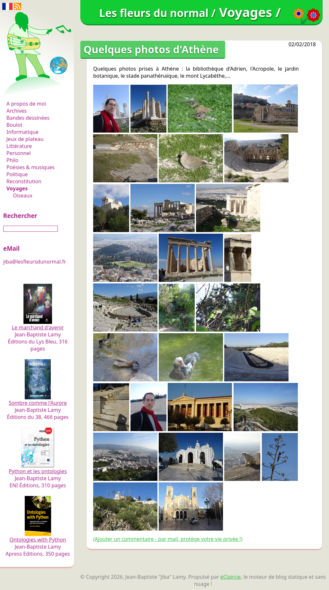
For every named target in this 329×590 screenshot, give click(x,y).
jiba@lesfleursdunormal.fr (34, 261)
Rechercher (20, 216)
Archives (16, 110)
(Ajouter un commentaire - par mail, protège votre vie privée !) (167, 538)
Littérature (19, 146)
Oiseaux (22, 195)
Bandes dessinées (27, 117)
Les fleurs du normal (34, 90)
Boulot (14, 124)
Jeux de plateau (25, 139)
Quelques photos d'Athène (151, 49)
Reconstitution (23, 181)
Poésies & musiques (30, 167)
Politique (17, 174)
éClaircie (230, 576)
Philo (12, 160)
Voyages (17, 188)
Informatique (22, 131)
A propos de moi (26, 103)
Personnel (18, 153)
